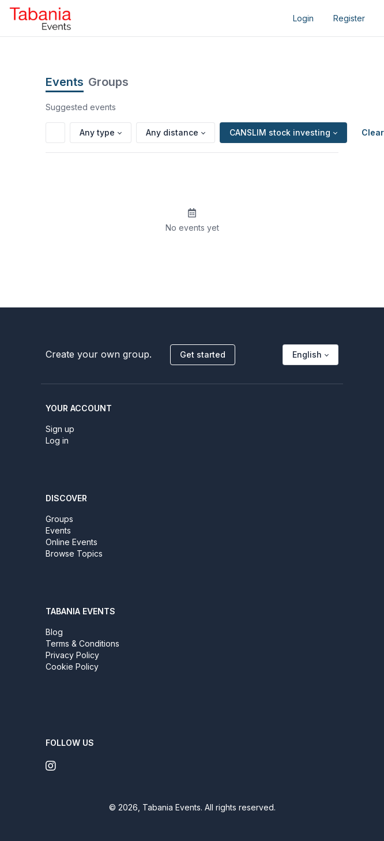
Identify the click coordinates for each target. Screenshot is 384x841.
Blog (54, 632)
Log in (57, 440)
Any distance (172, 132)
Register (349, 18)
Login (303, 18)
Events (65, 82)
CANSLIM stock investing (279, 132)
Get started (202, 354)
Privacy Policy (72, 655)
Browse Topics (74, 553)
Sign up (60, 429)
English (307, 354)
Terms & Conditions (82, 643)
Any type (97, 132)
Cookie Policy (72, 666)
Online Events (71, 542)
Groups (108, 82)
